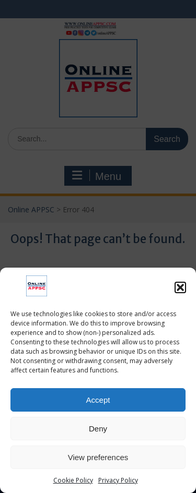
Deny (98, 428)
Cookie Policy (73, 480)
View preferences (98, 457)
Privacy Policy (118, 480)
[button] (180, 287)
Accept (98, 399)
